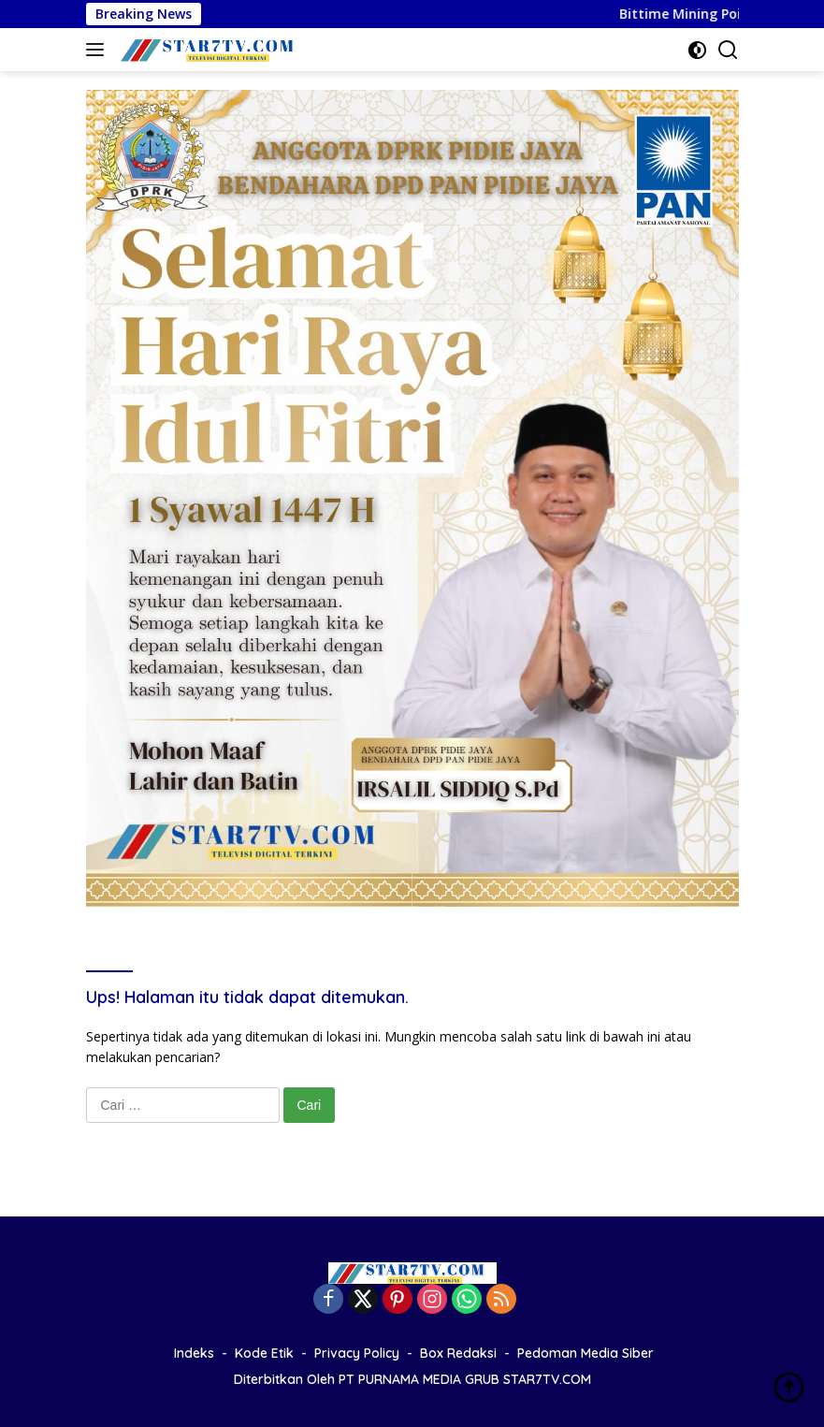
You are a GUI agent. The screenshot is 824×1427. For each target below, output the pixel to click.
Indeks (194, 1353)
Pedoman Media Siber (585, 1353)
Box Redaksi (458, 1353)
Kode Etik (264, 1353)
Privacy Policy (356, 1353)
